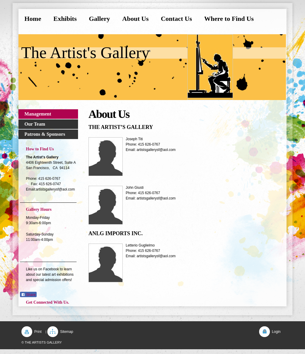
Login (276, 332)
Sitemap (66, 332)
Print (38, 332)
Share (28, 295)
